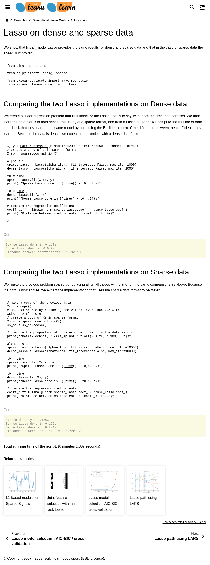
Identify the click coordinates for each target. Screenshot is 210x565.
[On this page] (202, 7)
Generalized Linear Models (51, 20)
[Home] (6, 20)
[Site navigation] (8, 7)
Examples (20, 20)
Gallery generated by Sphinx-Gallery (184, 522)
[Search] (192, 7)
